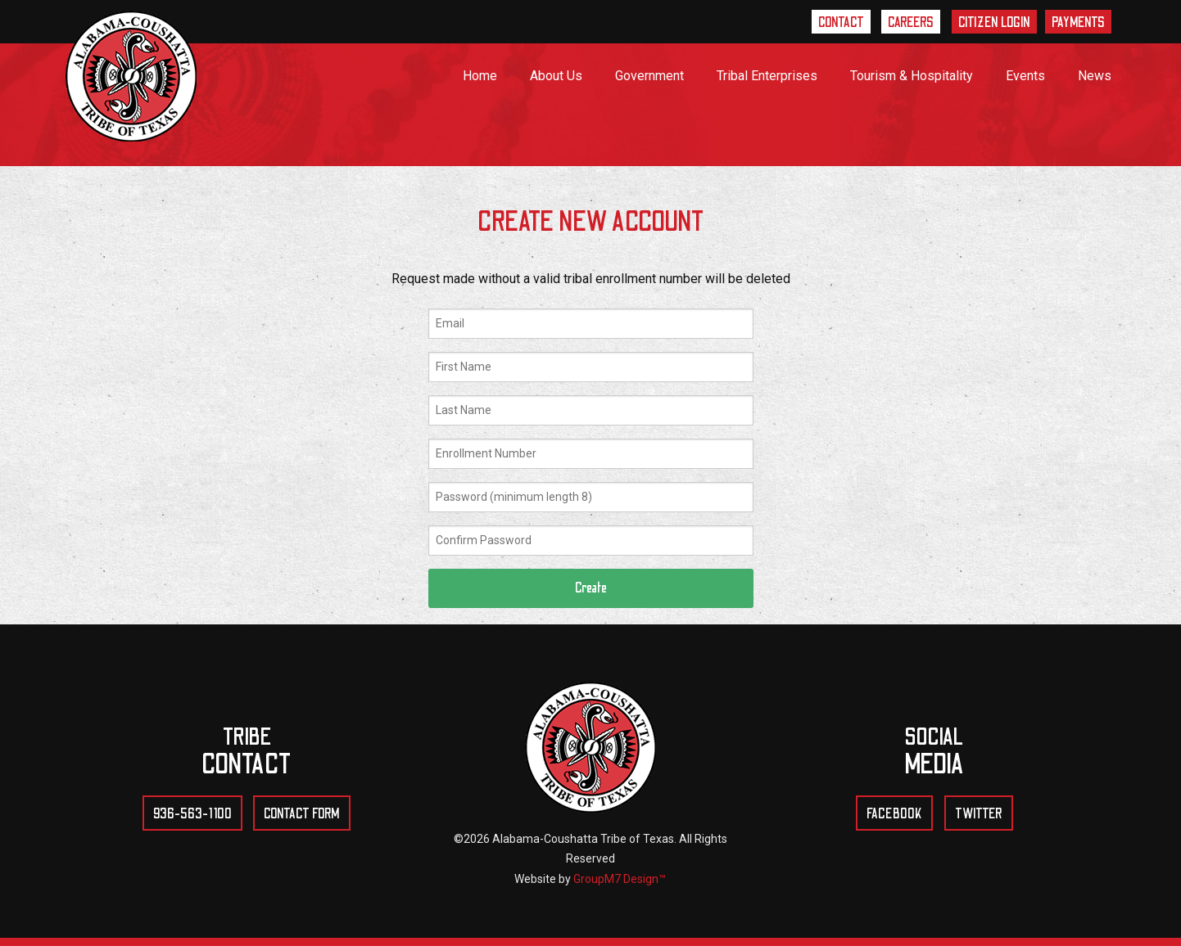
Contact (840, 23)
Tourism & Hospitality (911, 75)
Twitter (978, 814)
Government (649, 75)
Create (591, 588)
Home (480, 75)
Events (1025, 75)
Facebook (894, 814)
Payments (1078, 23)
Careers (911, 23)
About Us (556, 75)
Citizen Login (994, 23)
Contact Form (303, 814)
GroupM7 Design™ (619, 878)
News (1094, 75)
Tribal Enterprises (767, 75)
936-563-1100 (192, 814)
